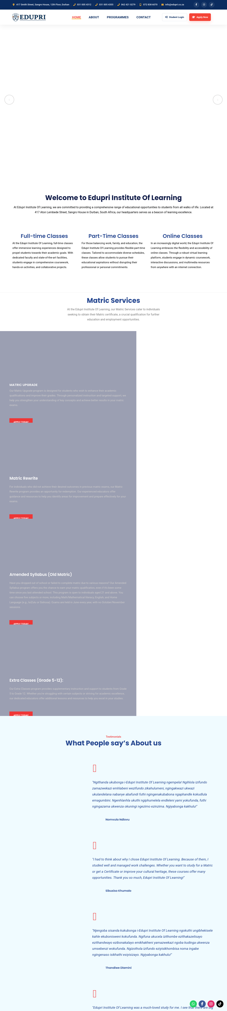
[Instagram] (204, 5)
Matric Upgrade (125, 924)
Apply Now (193, 981)
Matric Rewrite (125, 930)
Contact (148, 18)
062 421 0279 (128, 4)
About (94, 18)
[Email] (45, 962)
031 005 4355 (106, 4)
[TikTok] (212, 5)
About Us (87, 930)
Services (87, 936)
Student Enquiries (126, 948)
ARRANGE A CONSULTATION (193, 882)
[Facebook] (196, 5)
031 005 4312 (84, 4)
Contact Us (88, 942)
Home (75, 18)
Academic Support (127, 936)
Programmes (120, 18)
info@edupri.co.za (174, 4)
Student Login (90, 948)
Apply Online (123, 942)
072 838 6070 (150, 4)
